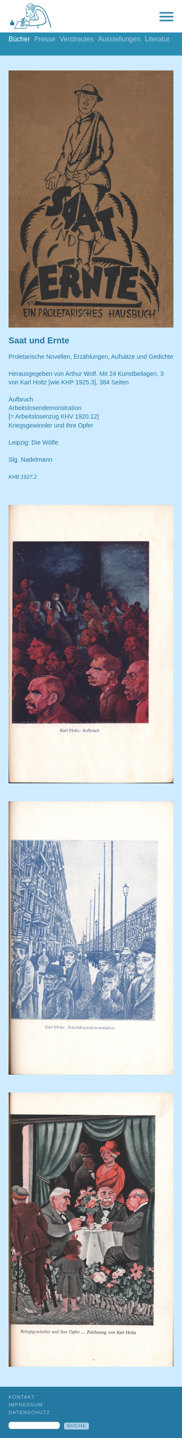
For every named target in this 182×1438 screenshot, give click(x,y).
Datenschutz (29, 1412)
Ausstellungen (119, 39)
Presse (44, 39)
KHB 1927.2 (23, 477)
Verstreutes (76, 39)
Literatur (157, 39)
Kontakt (22, 1397)
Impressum (26, 1404)
